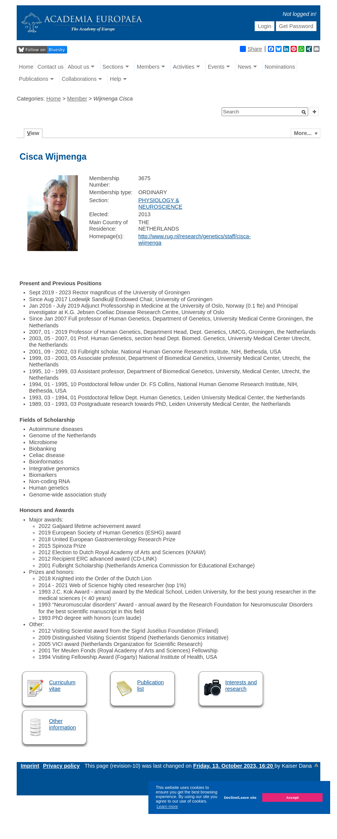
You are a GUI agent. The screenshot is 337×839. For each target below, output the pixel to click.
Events (216, 67)
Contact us (51, 67)
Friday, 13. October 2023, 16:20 (233, 766)
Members (148, 67)
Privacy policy (61, 766)
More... (303, 133)
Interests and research (241, 685)
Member (77, 99)
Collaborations (78, 79)
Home (26, 67)
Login (264, 26)
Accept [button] (292, 797)
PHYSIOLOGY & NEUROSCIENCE (160, 203)
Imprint (29, 766)
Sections (112, 67)
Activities (183, 67)
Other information (62, 724)
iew (33, 133)
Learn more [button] (167, 806)
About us (78, 67)
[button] (304, 112)
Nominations (280, 67)
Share (251, 49)
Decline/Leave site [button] (240, 797)
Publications (34, 79)
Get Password (296, 26)
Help (115, 79)
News (244, 67)
